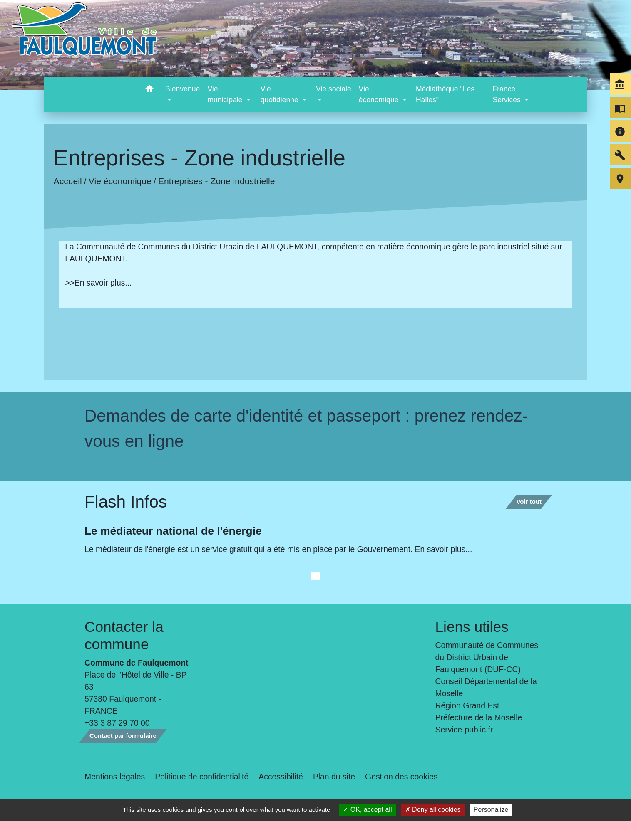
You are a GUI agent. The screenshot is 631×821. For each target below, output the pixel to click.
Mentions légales (114, 776)
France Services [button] (507, 94)
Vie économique (120, 181)
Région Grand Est (467, 705)
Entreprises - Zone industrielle (216, 181)
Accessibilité (280, 776)
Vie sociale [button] (333, 89)
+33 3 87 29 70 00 (117, 722)
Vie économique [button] (380, 94)
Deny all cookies (433, 809)
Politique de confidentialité (201, 776)
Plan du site (334, 776)
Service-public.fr (464, 729)
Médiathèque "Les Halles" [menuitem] (445, 94)
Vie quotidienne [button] (281, 94)
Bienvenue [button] (182, 89)
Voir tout (529, 501)
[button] (149, 90)
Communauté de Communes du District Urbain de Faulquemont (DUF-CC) (487, 657)
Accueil (68, 181)
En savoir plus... (103, 282)
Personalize (491, 809)
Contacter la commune (124, 635)
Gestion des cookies (401, 776)
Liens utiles (472, 627)
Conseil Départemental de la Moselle (486, 687)
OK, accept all (367, 809)
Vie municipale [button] (225, 94)
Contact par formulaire (123, 735)
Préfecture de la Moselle (478, 717)
